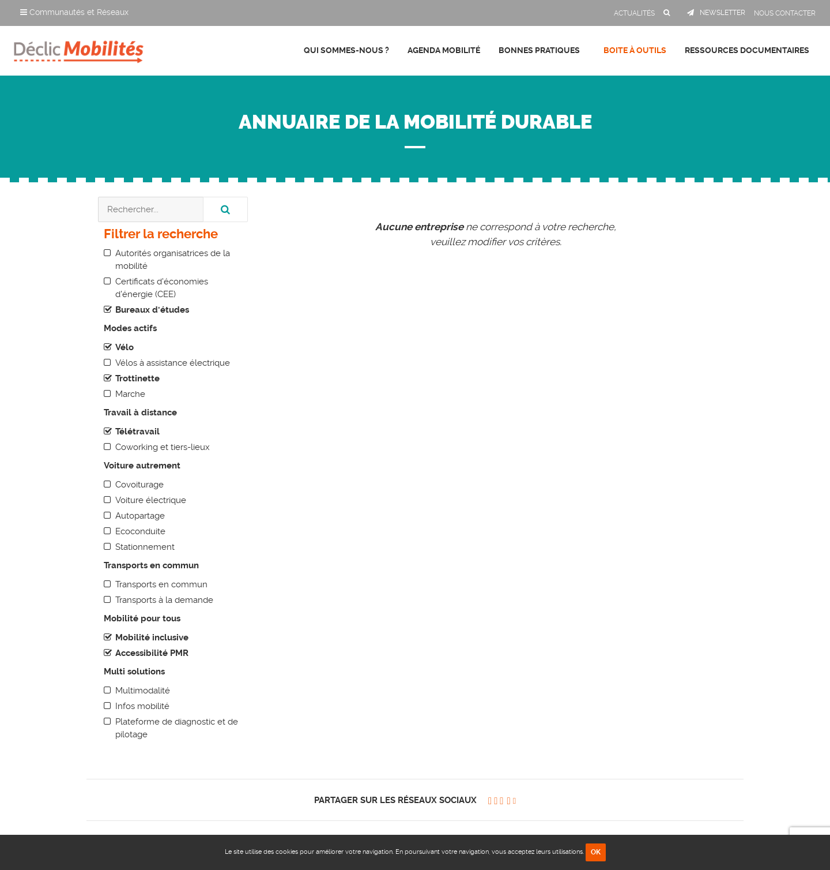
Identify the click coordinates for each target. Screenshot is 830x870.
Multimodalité (142, 690)
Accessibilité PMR (151, 653)
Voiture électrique (150, 500)
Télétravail (137, 431)
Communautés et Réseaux (74, 12)
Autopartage (140, 516)
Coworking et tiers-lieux (162, 447)
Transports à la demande (164, 600)
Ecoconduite (140, 531)
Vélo (124, 347)
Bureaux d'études (152, 310)
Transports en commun (161, 584)
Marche (130, 394)
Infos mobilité (142, 706)
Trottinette (137, 378)
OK (596, 852)
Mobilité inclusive (151, 637)
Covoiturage (139, 484)
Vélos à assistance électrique (172, 363)
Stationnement (145, 547)
